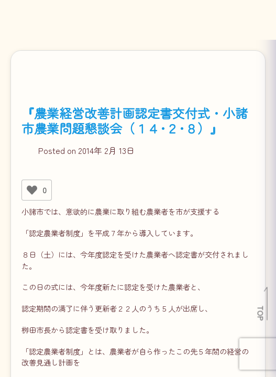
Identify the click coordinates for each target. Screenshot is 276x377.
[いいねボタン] (32, 190)
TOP (261, 313)
